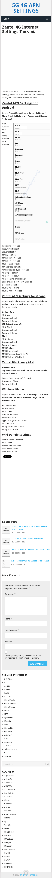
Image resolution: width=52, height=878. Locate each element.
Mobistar (7, 721)
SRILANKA (8, 867)
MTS (6, 725)
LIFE (6, 714)
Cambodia (8, 804)
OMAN (7, 853)
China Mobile (9, 700)
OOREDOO (8, 732)
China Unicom (9, 707)
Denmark (7, 811)
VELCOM (7, 756)
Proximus (8, 742)
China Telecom (10, 703)
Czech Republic (10, 814)
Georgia (7, 825)
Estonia (7, 818)
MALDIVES (8, 839)
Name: (8, 619)
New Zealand (9, 849)
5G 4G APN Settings (26, 8)
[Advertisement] (26, 61)
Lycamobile (8, 718)
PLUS (6, 739)
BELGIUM (8, 797)
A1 (5, 682)
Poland (7, 856)
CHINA (7, 807)
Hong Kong (9, 832)
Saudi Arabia (9, 863)
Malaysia (7, 842)
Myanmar (8, 846)
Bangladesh (9, 793)
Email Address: (12, 630)
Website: (8, 642)
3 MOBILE (8, 679)
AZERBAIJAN (9, 790)
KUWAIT (7, 835)
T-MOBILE (8, 746)
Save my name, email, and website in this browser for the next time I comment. (23, 656)
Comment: (10, 594)
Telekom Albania (10, 749)
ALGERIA (8, 783)
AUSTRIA (8, 786)
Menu (6, 19)
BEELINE (7, 696)
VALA (6, 753)
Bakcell (7, 689)
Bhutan (7, 800)
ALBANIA (8, 779)
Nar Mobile (8, 728)
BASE (6, 693)
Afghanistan (9, 776)
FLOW (6, 711)
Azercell (7, 686)
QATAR (7, 860)
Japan (6, 828)
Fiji (5, 821)
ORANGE (8, 735)
